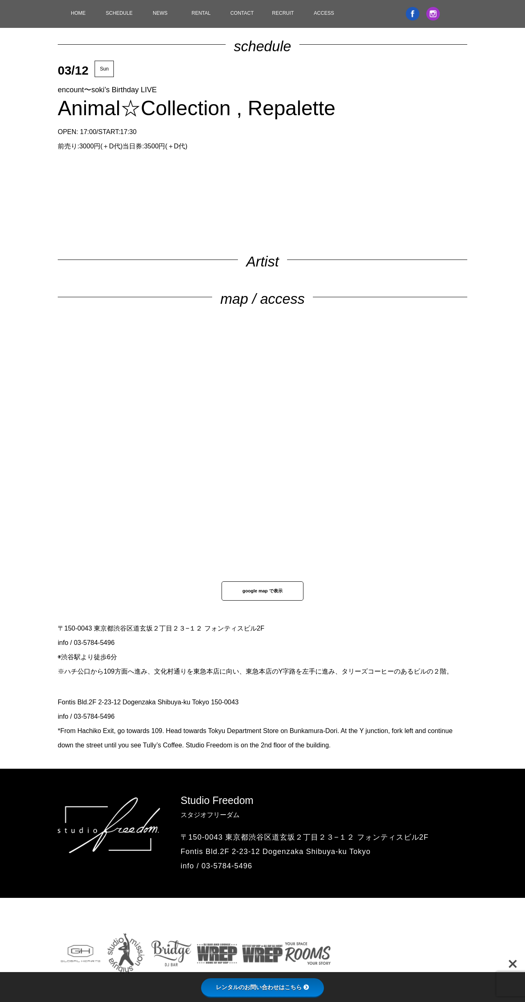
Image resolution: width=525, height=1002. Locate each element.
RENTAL (201, 13)
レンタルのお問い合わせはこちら (262, 987)
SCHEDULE (119, 13)
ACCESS (324, 13)
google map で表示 (262, 590)
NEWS (160, 13)
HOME (78, 13)
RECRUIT (283, 13)
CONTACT (241, 13)
